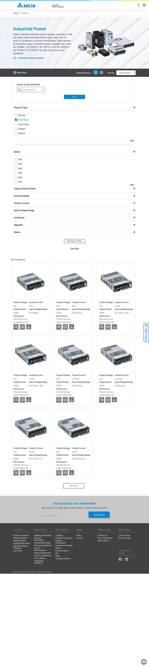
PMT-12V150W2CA (23, 447)
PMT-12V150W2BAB (24, 409)
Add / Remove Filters (74, 241)
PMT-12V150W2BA (23, 371)
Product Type (20, 107)
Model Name (23, 264)
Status (17, 232)
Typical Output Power (25, 188)
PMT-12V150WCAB (23, 486)
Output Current (21, 203)
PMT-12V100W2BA (23, 294)
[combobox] (33, 89)
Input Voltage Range (24, 210)
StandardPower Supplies (58, 6)
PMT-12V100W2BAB (24, 333)
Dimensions (126, 264)
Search (74, 97)
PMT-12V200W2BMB (25, 562)
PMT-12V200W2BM (24, 524)
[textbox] (33, 89)
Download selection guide (28, 57)
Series (17, 151)
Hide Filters (20, 73)
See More (73, 579)
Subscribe (99, 608)
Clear (132, 140)
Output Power (79, 264)
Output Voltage (21, 196)
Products (25, 13)
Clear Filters (74, 248)
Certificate (19, 217)
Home (15, 13)
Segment (18, 225)
